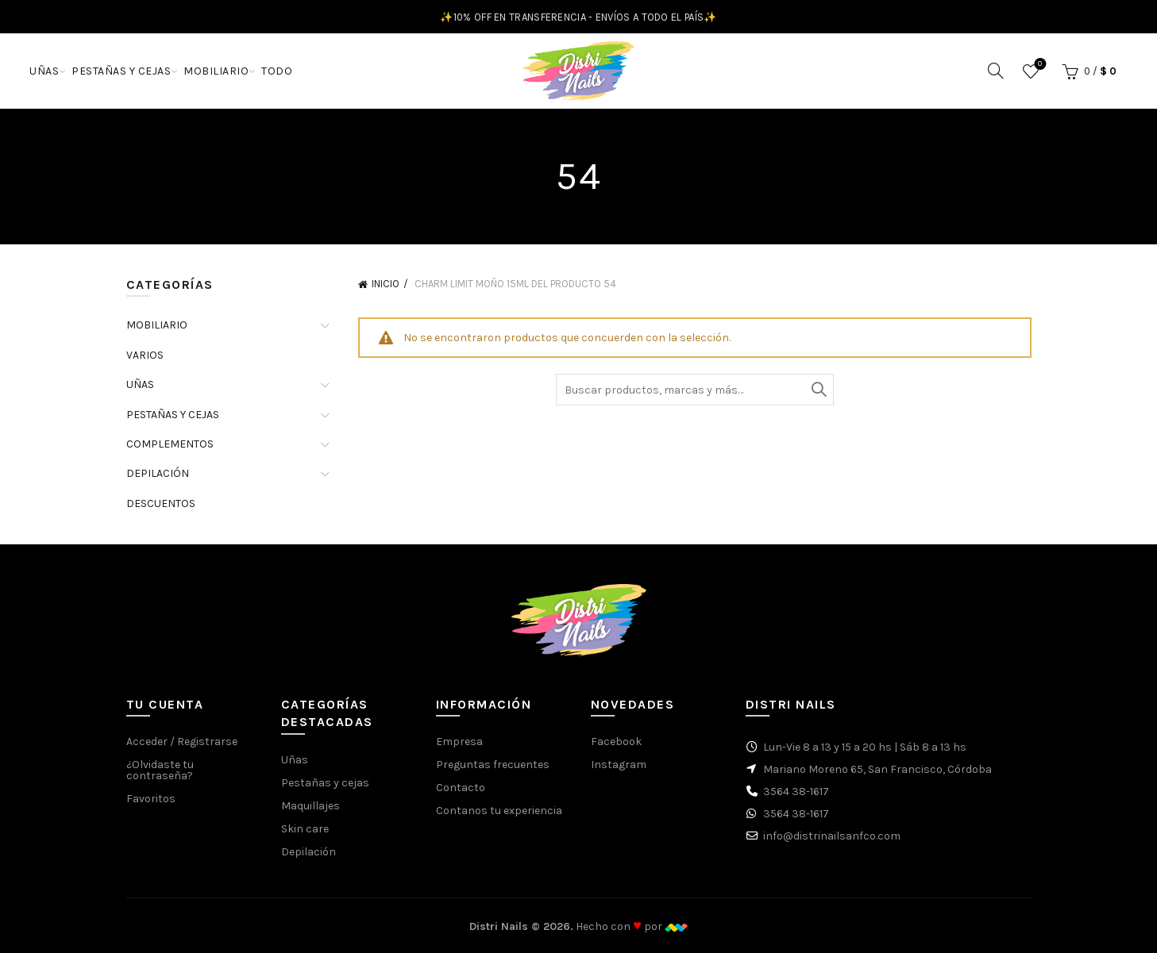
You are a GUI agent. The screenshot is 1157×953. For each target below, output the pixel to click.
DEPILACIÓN (157, 473)
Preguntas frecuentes (493, 764)
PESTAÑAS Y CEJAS (121, 71)
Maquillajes (310, 806)
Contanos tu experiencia (499, 810)
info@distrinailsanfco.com (832, 836)
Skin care (305, 829)
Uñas (294, 760)
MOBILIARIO (216, 71)
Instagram (618, 764)
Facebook (616, 741)
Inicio (385, 284)
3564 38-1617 (796, 791)
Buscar (818, 389)
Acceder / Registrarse (181, 741)
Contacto (460, 787)
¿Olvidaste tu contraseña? (160, 770)
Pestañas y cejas (325, 783)
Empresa (459, 741)
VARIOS (145, 355)
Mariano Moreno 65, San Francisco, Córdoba (877, 769)
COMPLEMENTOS (170, 444)
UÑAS (44, 71)
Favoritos (1038, 65)
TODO (276, 71)
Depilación (308, 852)
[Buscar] (996, 71)
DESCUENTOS (160, 503)
